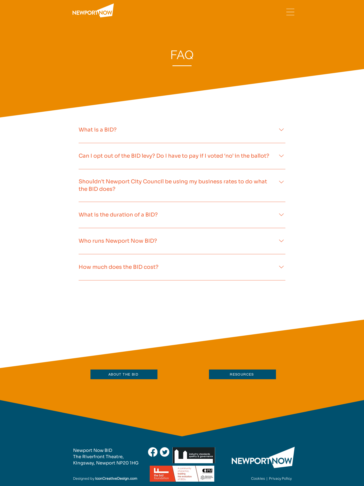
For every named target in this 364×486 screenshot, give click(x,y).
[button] (290, 12)
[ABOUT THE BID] (123, 374)
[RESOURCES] (242, 374)
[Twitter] (164, 452)
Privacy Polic (279, 478)
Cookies (258, 478)
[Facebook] (152, 452)
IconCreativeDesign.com (116, 478)
